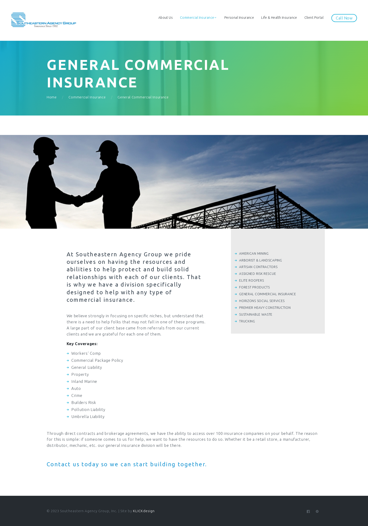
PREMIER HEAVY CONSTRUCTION (265, 308)
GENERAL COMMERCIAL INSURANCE (267, 294)
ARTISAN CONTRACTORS (258, 267)
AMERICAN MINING (254, 253)
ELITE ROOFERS (251, 280)
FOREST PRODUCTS (254, 287)
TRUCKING (247, 321)
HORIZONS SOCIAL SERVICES (262, 301)
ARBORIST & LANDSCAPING (260, 260)
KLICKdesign (144, 511)
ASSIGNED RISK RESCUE (257, 274)
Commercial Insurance (87, 97)
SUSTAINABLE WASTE (255, 314)
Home (52, 97)
